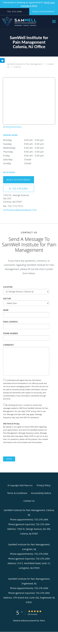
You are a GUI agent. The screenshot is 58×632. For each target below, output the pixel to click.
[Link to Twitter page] (2, 60)
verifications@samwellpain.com (20, 209)
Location (7, 287)
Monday (29, 139)
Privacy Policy (43, 485)
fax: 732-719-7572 (13, 206)
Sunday (29, 163)
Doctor (7, 298)
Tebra (42, 620)
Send (9, 459)
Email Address (10, 321)
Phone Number (10, 333)
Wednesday (29, 147)
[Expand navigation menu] (53, 21)
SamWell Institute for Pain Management (24, 64)
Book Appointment (18, 179)
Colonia (17, 66)
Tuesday (29, 143)
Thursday (29, 151)
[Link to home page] (25, 21)
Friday (29, 155)
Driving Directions (12, 126)
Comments (8, 345)
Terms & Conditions (17, 493)
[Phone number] (18, 188)
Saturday (29, 159)
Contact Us (29, 500)
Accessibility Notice (41, 493)
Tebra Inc (28, 485)
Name (6, 310)
